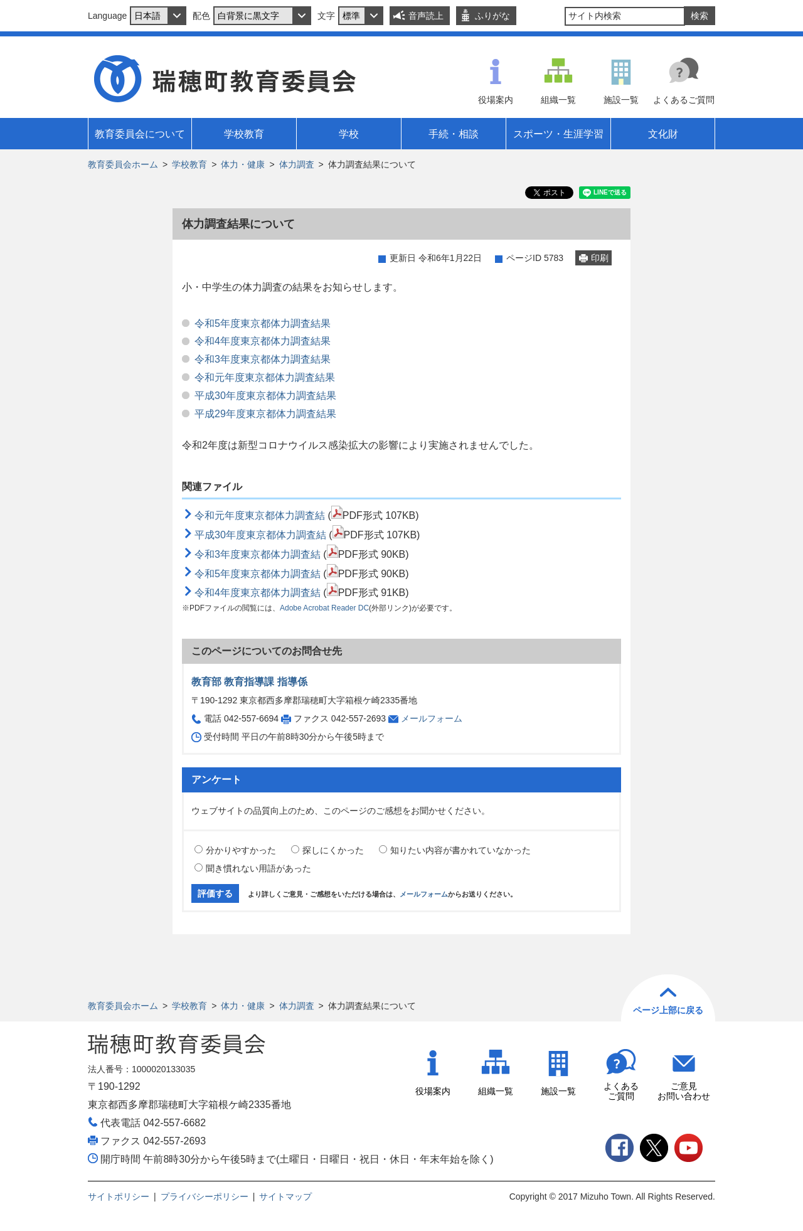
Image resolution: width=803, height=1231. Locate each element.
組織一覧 (558, 100)
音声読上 (426, 16)
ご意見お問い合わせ (683, 1091)
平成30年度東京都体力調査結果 (265, 395)
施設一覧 (621, 100)
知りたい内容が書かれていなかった (460, 850)
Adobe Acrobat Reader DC (324, 608)
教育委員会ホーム (123, 164)
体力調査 (296, 164)
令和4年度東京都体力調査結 (257, 592)
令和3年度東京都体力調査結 (257, 554)
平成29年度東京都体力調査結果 (265, 413)
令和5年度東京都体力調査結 (257, 573)
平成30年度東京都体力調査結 (260, 535)
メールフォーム (431, 718)
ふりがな (492, 16)
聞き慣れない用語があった (258, 868)
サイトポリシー (118, 1196)
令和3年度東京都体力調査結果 (262, 359)
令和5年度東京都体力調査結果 (262, 323)
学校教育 (189, 164)
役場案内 (495, 100)
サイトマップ (285, 1196)
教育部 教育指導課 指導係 (249, 681)
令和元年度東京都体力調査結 (259, 515)
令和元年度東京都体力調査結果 (264, 377)
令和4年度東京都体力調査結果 (262, 341)
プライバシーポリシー (204, 1196)
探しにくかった (333, 850)
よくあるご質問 (684, 100)
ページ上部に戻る (668, 1010)
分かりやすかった (241, 850)
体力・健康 (243, 164)
